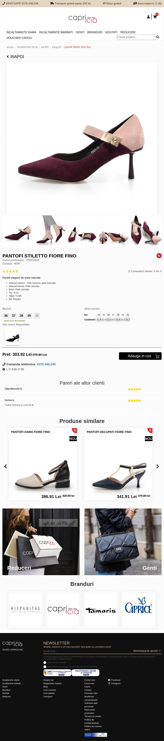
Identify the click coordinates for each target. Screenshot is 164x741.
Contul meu (89, 680)
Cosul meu (89, 683)
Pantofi (45, 47)
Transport (47, 696)
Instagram (114, 683)
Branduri (94, 32)
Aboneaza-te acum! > (147, 650)
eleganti (56, 47)
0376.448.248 (46, 364)
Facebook (114, 680)
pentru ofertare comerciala (56, 662)
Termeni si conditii (92, 716)
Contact (88, 690)
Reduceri (127, 32)
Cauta (87, 686)
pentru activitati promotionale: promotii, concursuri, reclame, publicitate (72, 667)
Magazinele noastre (52, 683)
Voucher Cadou (19, 38)
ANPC (87, 729)
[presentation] (5, 466)
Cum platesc (49, 693)
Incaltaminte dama (21, 32)
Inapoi (15, 56)
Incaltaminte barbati (56, 32)
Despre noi (48, 680)
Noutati (111, 32)
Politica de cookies (93, 726)
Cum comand (49, 690)
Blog (45, 686)
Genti (80, 32)
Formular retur (91, 693)
